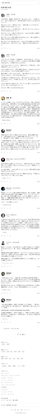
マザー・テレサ (10, 14)
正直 (23, 351)
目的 (21, 358)
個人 (11, 351)
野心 (23, 366)
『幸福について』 (6, 178)
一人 (19, 366)
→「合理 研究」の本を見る (9, 328)
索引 (18, 410)
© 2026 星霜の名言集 (20, 413)
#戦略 (38, 123)
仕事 (7, 351)
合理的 (4, 366)
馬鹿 (9, 366)
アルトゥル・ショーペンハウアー (15, 159)
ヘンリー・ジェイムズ (12, 242)
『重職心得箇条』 (6, 120)
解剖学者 (8, 131)
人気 (11, 410)
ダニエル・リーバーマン (13, 188)
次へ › (24, 334)
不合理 (3, 351)
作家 (7, 243)
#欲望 (38, 48)
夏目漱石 (8, 299)
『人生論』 (4, 232)
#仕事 (38, 152)
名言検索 (3, 405)
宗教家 (8, 16)
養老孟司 (8, 130)
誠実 (19, 351)
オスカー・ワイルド (7, 378)
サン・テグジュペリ (7, 382)
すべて (3, 400)
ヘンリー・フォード (7, 380)
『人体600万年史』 (6, 205)
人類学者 (8, 189)
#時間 (38, 181)
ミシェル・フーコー (7, 392)
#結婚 (38, 322)
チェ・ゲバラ (5, 373)
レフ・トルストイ (11, 215)
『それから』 (5, 319)
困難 (2, 358)
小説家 (8, 216)
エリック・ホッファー (7, 394)
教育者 (8, 274)
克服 (18, 358)
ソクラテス (4, 389)
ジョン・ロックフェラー (8, 385)
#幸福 (38, 91)
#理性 (38, 236)
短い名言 (8, 400)
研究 (8, 344)
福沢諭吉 (8, 273)
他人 (10, 358)
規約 (21, 410)
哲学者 (8, 99)
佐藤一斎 (8, 97)
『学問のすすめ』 (6, 290)
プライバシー (27, 410)
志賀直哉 (3, 387)
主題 (15, 410)
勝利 (6, 358)
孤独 (14, 366)
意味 (15, 351)
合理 (3, 344)
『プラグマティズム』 (7, 263)
